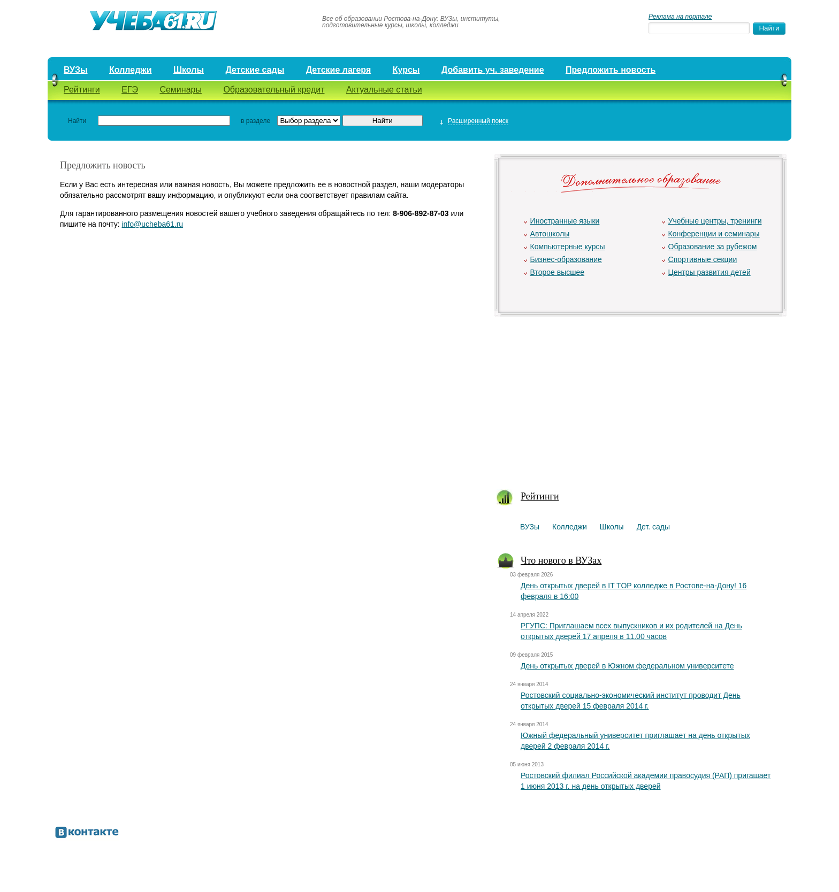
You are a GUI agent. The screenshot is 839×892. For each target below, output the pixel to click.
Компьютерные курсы (567, 246)
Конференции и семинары (714, 233)
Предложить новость (610, 69)
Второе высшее (557, 272)
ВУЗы (76, 69)
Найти (77, 121)
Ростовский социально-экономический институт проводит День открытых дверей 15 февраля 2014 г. (631, 700)
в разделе (255, 121)
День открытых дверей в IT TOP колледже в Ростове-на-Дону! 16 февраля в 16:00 (633, 591)
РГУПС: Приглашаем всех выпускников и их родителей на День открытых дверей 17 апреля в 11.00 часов (631, 631)
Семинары (180, 89)
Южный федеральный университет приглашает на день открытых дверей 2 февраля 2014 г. (635, 740)
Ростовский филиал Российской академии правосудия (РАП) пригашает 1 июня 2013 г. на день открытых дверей (646, 780)
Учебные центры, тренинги (715, 221)
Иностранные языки (565, 221)
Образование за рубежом (712, 246)
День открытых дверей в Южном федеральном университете (627, 666)
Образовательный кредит (273, 89)
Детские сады (254, 69)
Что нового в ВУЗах (561, 560)
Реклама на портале (680, 16)
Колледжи (130, 69)
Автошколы (550, 233)
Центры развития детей (709, 272)
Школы (188, 69)
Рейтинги (82, 89)
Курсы (406, 69)
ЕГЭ (129, 89)
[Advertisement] (640, 396)
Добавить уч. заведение (492, 69)
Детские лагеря (338, 69)
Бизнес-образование (566, 259)
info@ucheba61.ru (153, 224)
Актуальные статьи (384, 89)
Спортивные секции (702, 259)
